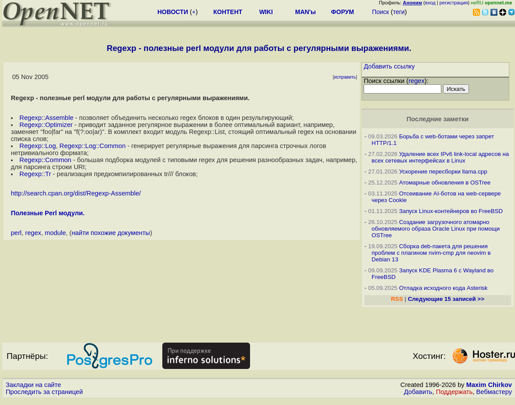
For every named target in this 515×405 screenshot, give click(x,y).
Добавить (418, 391)
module (55, 232)
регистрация (454, 2)
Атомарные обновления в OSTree (444, 182)
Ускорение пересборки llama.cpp (443, 171)
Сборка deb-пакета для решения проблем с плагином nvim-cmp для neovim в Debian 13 (431, 253)
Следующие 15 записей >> (446, 299)
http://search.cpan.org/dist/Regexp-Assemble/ (76, 193)
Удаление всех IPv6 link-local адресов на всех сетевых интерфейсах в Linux (440, 157)
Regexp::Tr (35, 173)
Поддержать (454, 391)
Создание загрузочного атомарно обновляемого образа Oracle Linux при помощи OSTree (436, 229)
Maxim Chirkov (489, 384)
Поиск (380, 11)
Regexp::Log (37, 145)
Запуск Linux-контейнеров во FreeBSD (451, 211)
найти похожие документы (111, 232)
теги (399, 11)
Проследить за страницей (44, 391)
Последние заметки (438, 119)
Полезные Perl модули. (48, 213)
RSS (397, 299)
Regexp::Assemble (46, 117)
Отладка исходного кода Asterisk (443, 288)
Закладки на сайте (33, 384)
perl (16, 232)
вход (430, 2)
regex (33, 232)
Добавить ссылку (389, 66)
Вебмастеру (494, 391)
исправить (345, 77)
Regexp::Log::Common (93, 145)
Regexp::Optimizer (45, 124)
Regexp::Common (45, 159)
